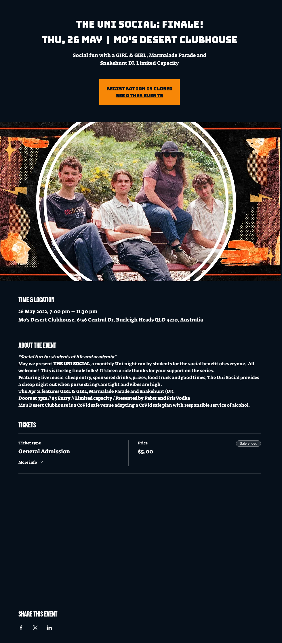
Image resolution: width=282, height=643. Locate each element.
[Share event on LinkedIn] (49, 627)
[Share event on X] (35, 627)
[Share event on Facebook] (21, 627)
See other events (139, 95)
